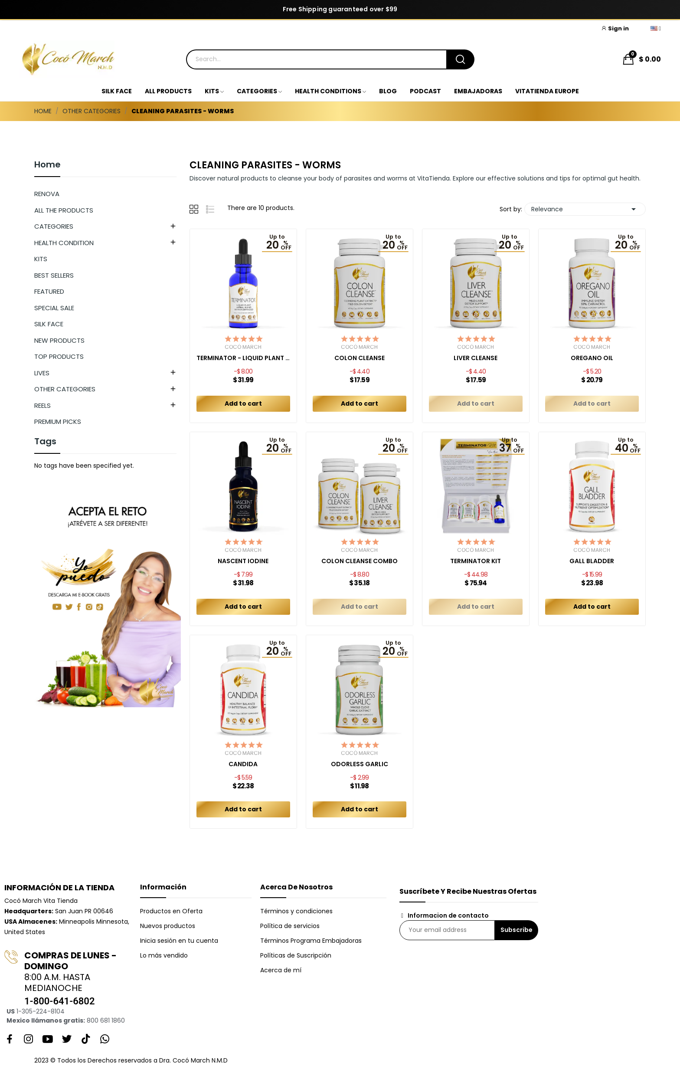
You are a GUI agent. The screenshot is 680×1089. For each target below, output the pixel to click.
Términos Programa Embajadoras (311, 940)
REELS (42, 405)
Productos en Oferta (171, 911)
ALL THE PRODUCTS (63, 210)
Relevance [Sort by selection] (585, 209)
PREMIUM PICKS (57, 421)
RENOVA (46, 193)
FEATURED (49, 291)
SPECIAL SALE (54, 307)
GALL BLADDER (591, 561)
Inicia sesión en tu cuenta (179, 940)
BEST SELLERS (54, 275)
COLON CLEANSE (359, 358)
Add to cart (243, 403)
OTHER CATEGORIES (64, 389)
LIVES (41, 372)
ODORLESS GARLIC (359, 764)
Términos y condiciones (296, 911)
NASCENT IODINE (243, 561)
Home (47, 165)
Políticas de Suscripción (295, 955)
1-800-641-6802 (59, 1001)
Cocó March (243, 347)
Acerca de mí (280, 970)
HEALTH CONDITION (64, 242)
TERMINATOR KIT (475, 561)
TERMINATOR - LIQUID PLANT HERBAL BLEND (243, 358)
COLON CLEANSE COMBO (359, 561)
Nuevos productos (167, 926)
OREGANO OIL (592, 358)
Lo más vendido (164, 955)
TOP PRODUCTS (59, 356)
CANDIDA (243, 764)
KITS (40, 258)
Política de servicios (290, 926)
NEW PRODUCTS (59, 340)
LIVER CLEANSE (475, 358)
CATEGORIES (53, 226)
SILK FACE (48, 323)
